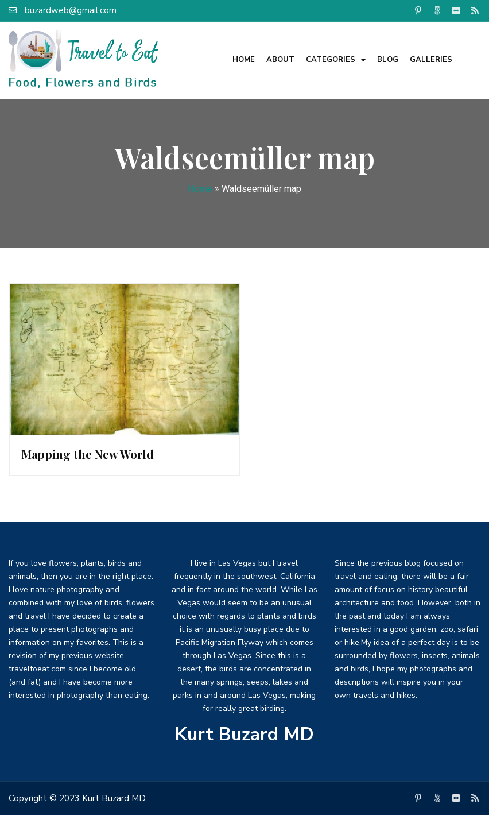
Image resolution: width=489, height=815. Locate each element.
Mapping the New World (87, 454)
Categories (336, 60)
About (280, 60)
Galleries (431, 60)
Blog (387, 60)
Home (243, 60)
